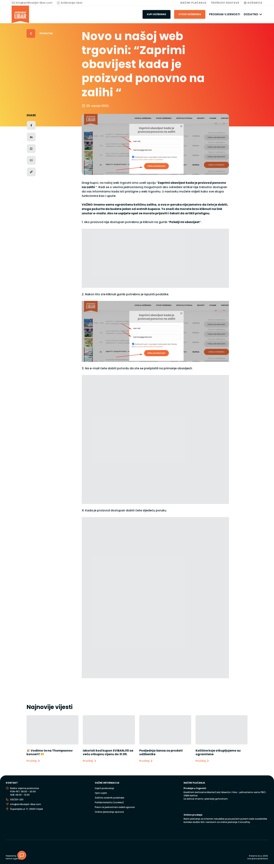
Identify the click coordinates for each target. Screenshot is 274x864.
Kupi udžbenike (156, 14)
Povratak (46, 33)
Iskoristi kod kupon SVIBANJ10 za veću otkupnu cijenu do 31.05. (108, 752)
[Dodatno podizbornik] (260, 14)
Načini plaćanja (193, 2)
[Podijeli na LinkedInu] (31, 137)
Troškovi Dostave (225, 2)
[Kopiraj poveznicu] (31, 172)
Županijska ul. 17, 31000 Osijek (26, 809)
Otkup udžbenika (189, 14)
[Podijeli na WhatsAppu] (31, 148)
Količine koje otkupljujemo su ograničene (218, 752)
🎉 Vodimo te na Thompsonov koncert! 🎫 (50, 752)
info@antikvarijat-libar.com (34, 2)
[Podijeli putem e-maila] (31, 160)
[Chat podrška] (21, 855)
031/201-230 (16, 799)
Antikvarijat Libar (72, 2)
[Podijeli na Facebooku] (31, 125)
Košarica (255, 2)
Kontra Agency (13, 858)
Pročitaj (33, 761)
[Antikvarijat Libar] (20, 14)
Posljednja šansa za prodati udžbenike (161, 752)
